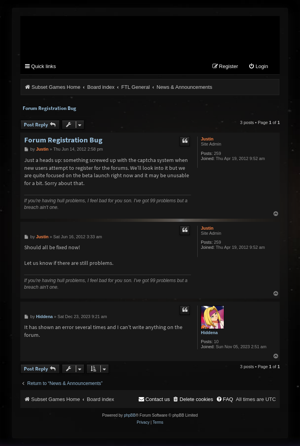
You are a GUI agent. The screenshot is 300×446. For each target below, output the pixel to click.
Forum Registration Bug (49, 108)
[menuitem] (258, 66)
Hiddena (209, 332)
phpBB (130, 415)
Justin (207, 139)
